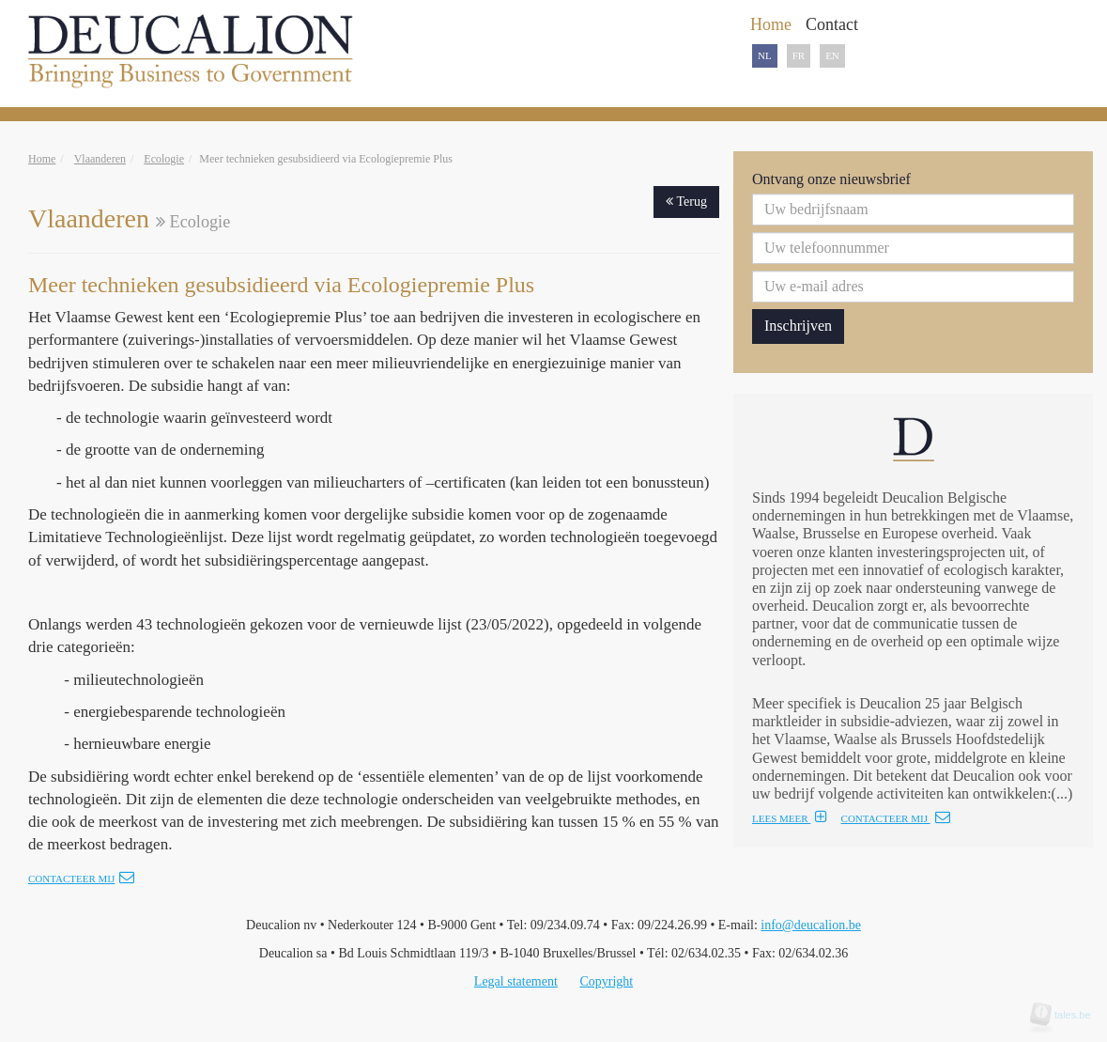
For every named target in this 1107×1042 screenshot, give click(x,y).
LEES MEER (789, 818)
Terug (686, 201)
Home (41, 158)
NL (765, 55)
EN (832, 55)
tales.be (1066, 1014)
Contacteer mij (81, 878)
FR (798, 55)
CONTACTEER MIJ (895, 818)
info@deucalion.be (811, 925)
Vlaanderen (100, 158)
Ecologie (164, 158)
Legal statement (516, 981)
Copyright (606, 981)
